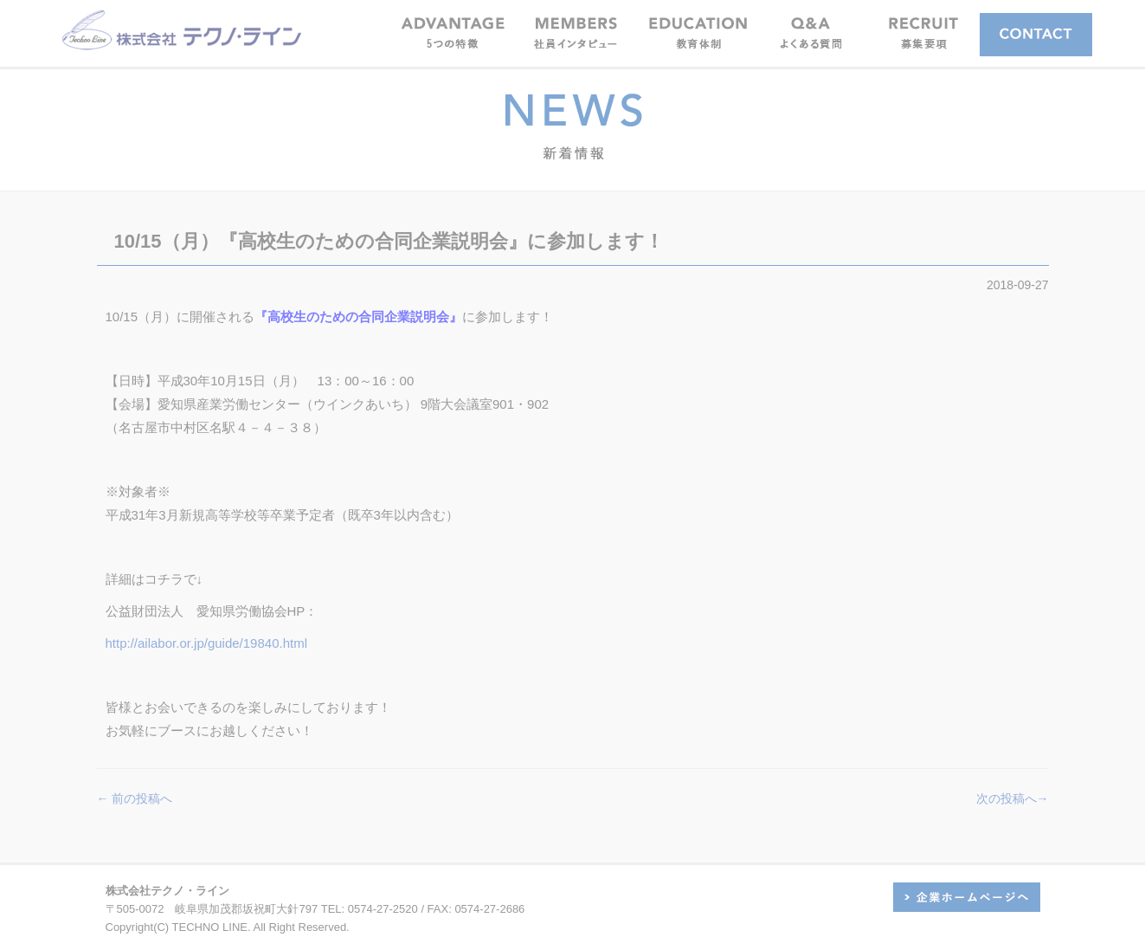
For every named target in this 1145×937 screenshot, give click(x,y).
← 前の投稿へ (135, 798)
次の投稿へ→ (1012, 798)
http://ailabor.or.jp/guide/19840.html (207, 643)
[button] (575, 32)
